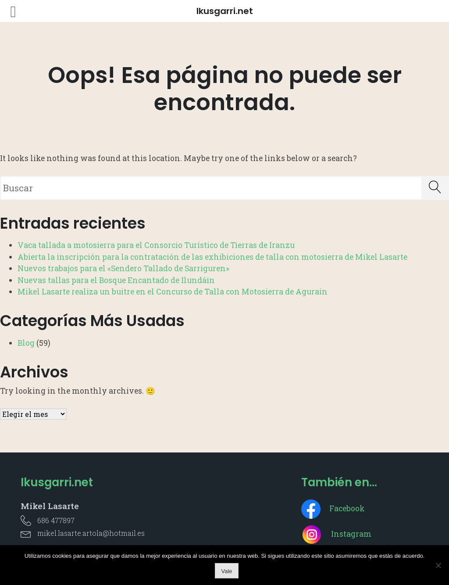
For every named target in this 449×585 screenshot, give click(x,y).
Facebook (333, 508)
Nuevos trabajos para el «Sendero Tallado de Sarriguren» (123, 268)
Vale (226, 571)
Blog (26, 343)
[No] (438, 565)
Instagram (336, 534)
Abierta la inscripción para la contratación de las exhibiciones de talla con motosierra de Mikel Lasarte (212, 257)
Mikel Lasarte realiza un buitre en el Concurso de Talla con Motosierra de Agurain (173, 292)
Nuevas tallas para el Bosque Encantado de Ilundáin (116, 280)
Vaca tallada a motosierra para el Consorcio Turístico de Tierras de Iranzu (156, 245)
